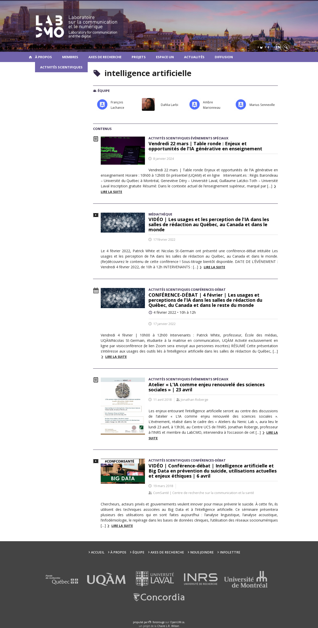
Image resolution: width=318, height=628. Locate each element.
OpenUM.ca (177, 622)
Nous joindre (202, 552)
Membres (70, 57)
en (278, 47)
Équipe (138, 552)
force (159, 622)
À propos (43, 57)
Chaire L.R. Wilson (168, 626)
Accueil (97, 552)
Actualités (194, 57)
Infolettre (230, 552)
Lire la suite (214, 267)
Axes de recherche (104, 57)
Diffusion (224, 57)
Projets (139, 57)
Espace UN (165, 57)
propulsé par (141, 622)
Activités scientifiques (61, 67)
